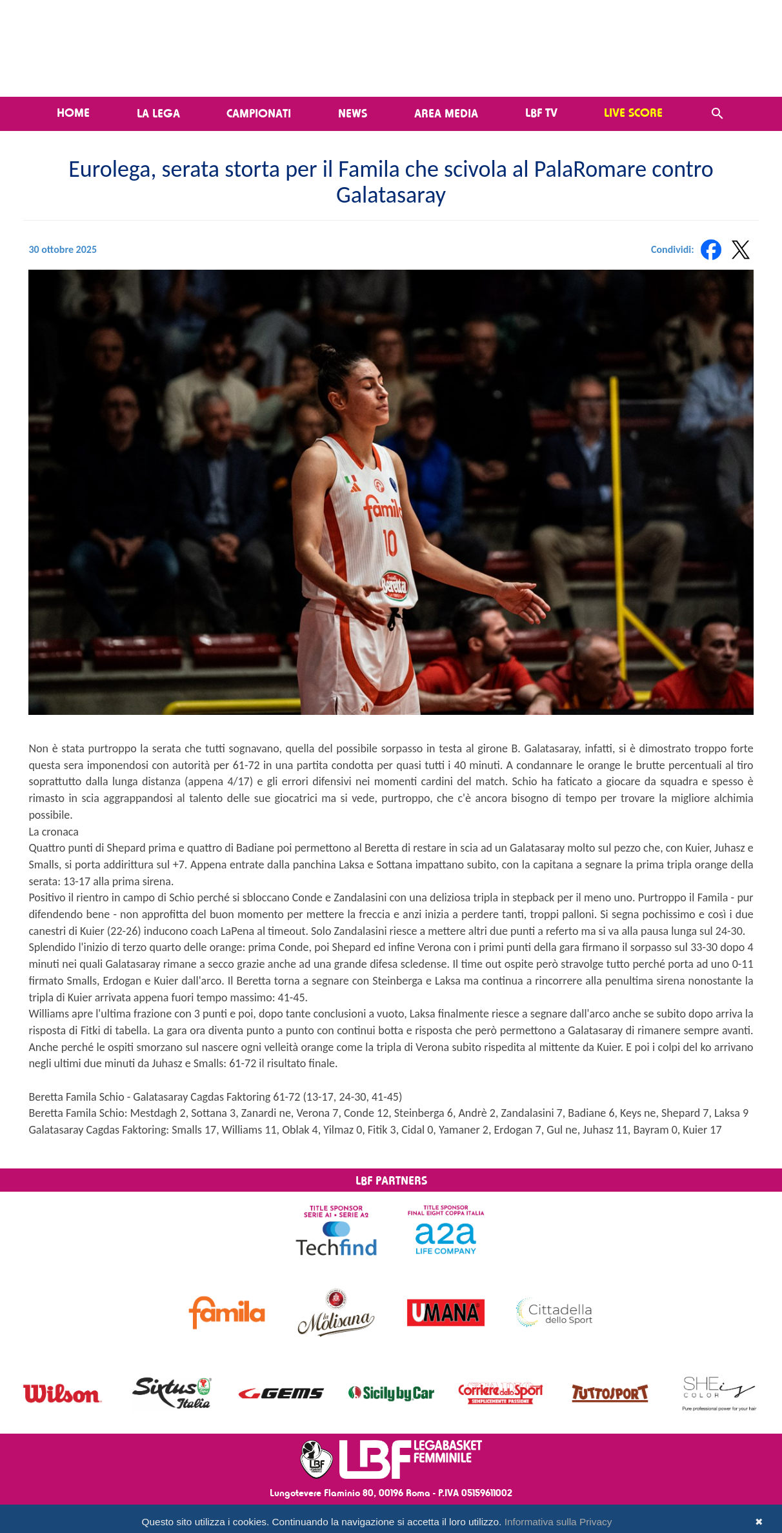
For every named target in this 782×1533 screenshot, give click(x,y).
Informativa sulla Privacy (558, 1521)
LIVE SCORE (633, 112)
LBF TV (541, 112)
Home (73, 112)
